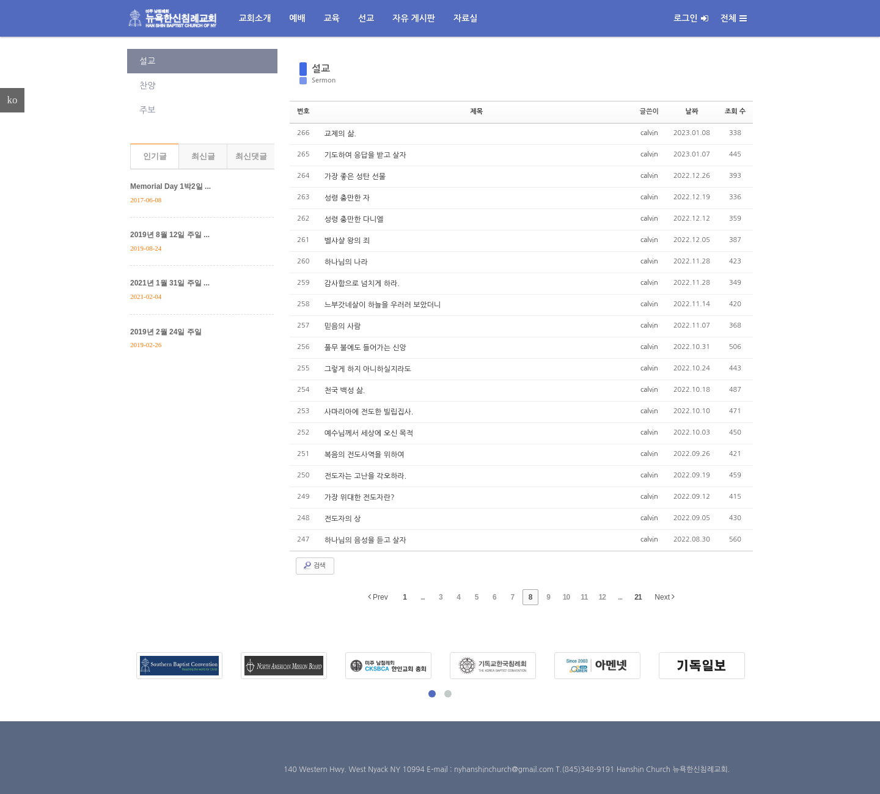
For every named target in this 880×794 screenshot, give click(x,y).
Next (664, 596)
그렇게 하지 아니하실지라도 (367, 369)
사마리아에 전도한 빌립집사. (369, 412)
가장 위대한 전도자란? (359, 497)
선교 (366, 18)
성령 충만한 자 (347, 198)
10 (566, 597)
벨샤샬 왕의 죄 (347, 240)
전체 (734, 18)
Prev (378, 596)
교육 (332, 18)
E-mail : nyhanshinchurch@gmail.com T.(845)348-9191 (521, 769)
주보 (147, 110)
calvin (649, 133)
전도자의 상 (342, 519)
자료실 (465, 18)
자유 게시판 (413, 18)
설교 (147, 61)
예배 (297, 18)
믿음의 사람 (342, 326)
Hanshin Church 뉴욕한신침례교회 (672, 769)
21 (637, 597)
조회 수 (735, 111)
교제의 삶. (340, 134)
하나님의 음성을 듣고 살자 (365, 540)
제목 (476, 111)
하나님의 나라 (346, 262)
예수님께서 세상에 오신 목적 (368, 433)
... (422, 597)
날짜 (692, 111)
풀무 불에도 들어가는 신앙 (365, 347)
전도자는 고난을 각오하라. (365, 476)
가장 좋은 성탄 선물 (355, 176)
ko (12, 100)
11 (584, 597)
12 (602, 597)
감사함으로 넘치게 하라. (362, 283)
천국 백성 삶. (344, 390)
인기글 (155, 156)
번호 (303, 111)
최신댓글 (251, 156)
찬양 (147, 85)
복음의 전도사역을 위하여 (364, 454)
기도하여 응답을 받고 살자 (365, 155)
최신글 (203, 156)
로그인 (690, 18)
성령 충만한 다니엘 (354, 219)
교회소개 (255, 18)
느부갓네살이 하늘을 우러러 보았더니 (382, 305)
